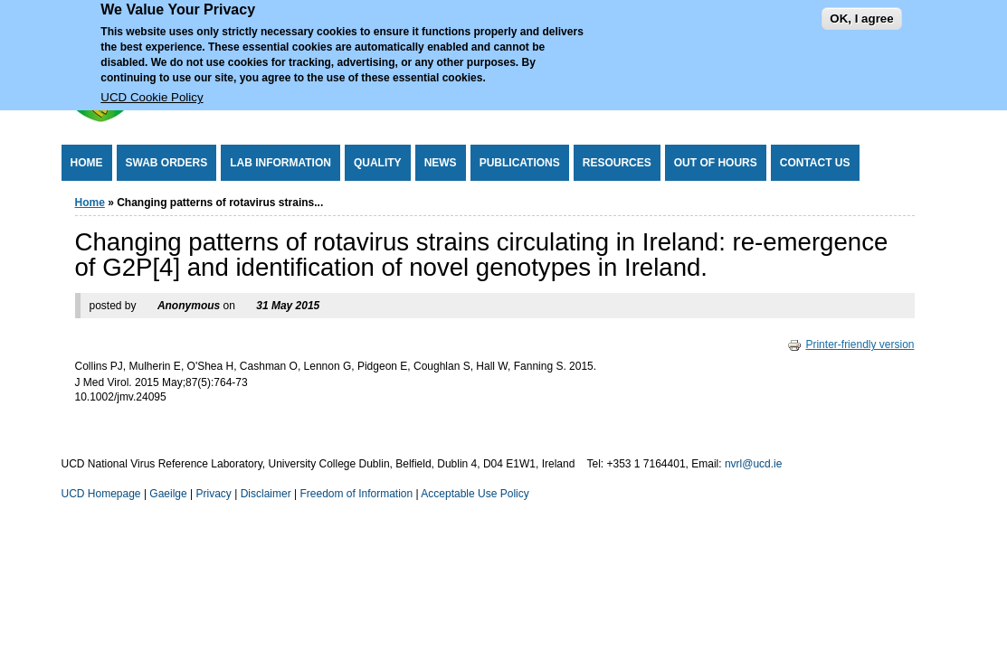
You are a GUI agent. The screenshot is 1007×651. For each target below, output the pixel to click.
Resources (617, 162)
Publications (520, 162)
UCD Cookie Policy (151, 91)
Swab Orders (167, 162)
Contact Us (815, 162)
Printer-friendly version (850, 344)
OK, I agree (861, 11)
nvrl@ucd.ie (754, 464)
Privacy (214, 493)
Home (87, 162)
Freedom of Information (356, 493)
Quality (378, 162)
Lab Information (280, 162)
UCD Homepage (101, 493)
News (440, 162)
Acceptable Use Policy (474, 493)
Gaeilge (167, 493)
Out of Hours (715, 162)
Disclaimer (266, 493)
